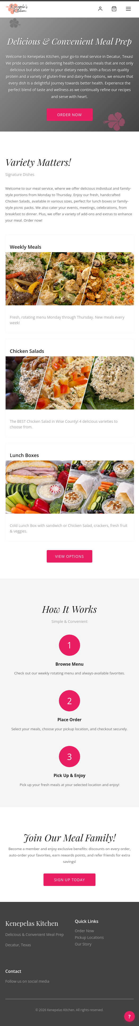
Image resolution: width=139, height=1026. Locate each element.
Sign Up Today (69, 879)
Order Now (69, 114)
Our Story (83, 944)
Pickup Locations (89, 937)
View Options (69, 556)
